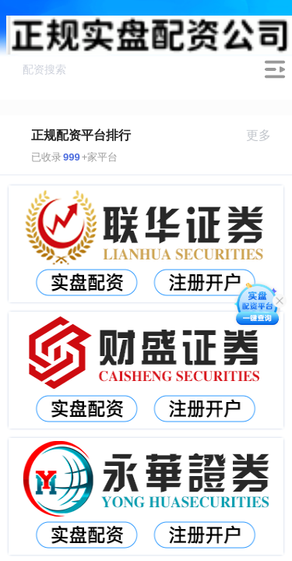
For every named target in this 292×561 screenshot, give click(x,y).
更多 (265, 135)
